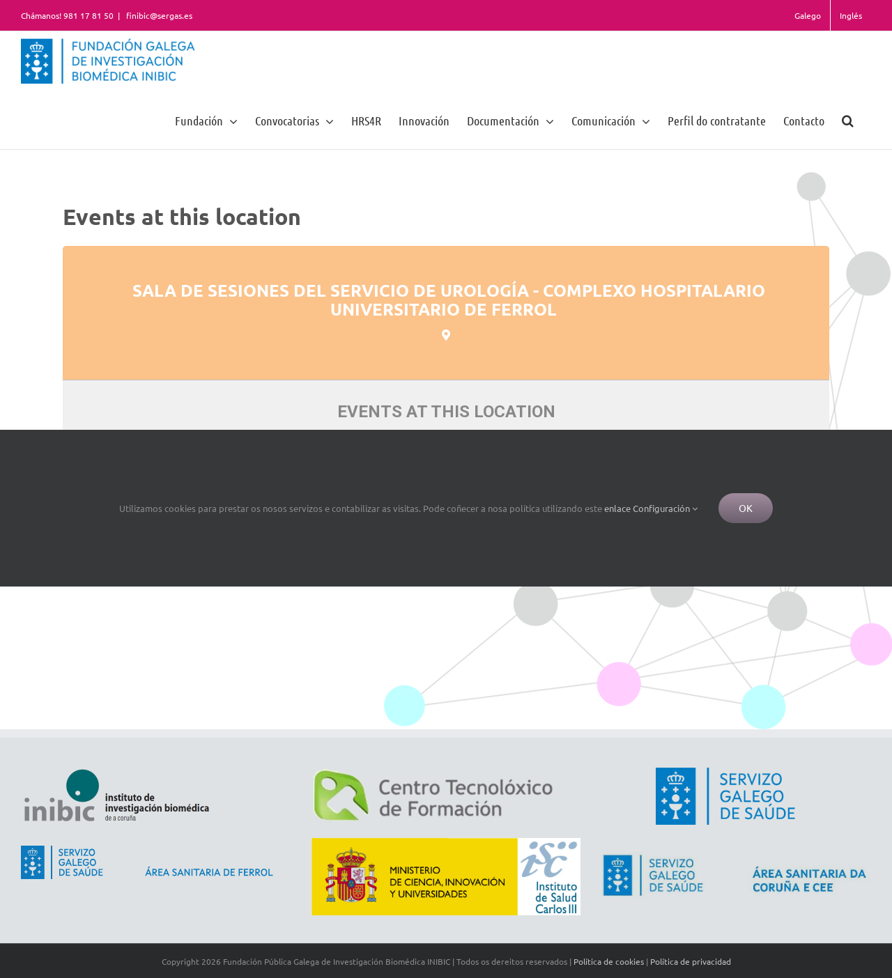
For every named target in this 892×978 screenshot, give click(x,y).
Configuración (665, 508)
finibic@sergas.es (158, 15)
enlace (617, 508)
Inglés (851, 15)
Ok (746, 508)
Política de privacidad (690, 961)
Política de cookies (609, 961)
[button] (848, 120)
